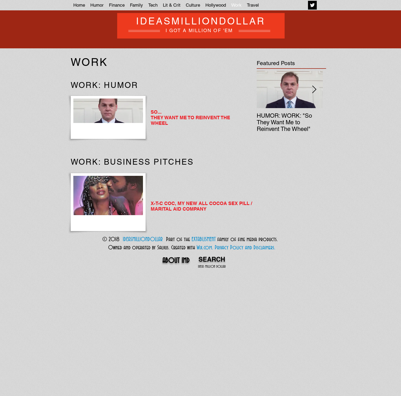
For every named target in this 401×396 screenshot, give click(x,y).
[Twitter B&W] (312, 5)
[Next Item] (314, 90)
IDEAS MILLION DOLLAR (212, 267)
